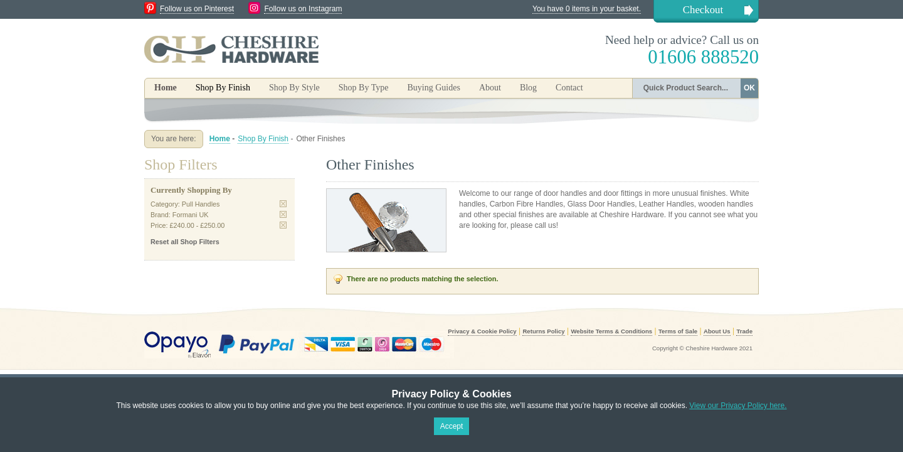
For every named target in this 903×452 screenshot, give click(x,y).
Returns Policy (543, 331)
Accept (451, 426)
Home (165, 87)
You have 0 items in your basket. (586, 8)
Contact (569, 87)
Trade (744, 331)
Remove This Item (283, 203)
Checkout (703, 10)
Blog (528, 87)
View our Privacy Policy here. (737, 405)
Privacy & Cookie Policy (482, 331)
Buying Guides (433, 87)
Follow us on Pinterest (197, 8)
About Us (717, 331)
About (490, 87)
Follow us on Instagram (303, 8)
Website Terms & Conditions (611, 331)
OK (749, 87)
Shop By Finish (263, 138)
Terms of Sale (677, 331)
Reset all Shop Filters (184, 241)
